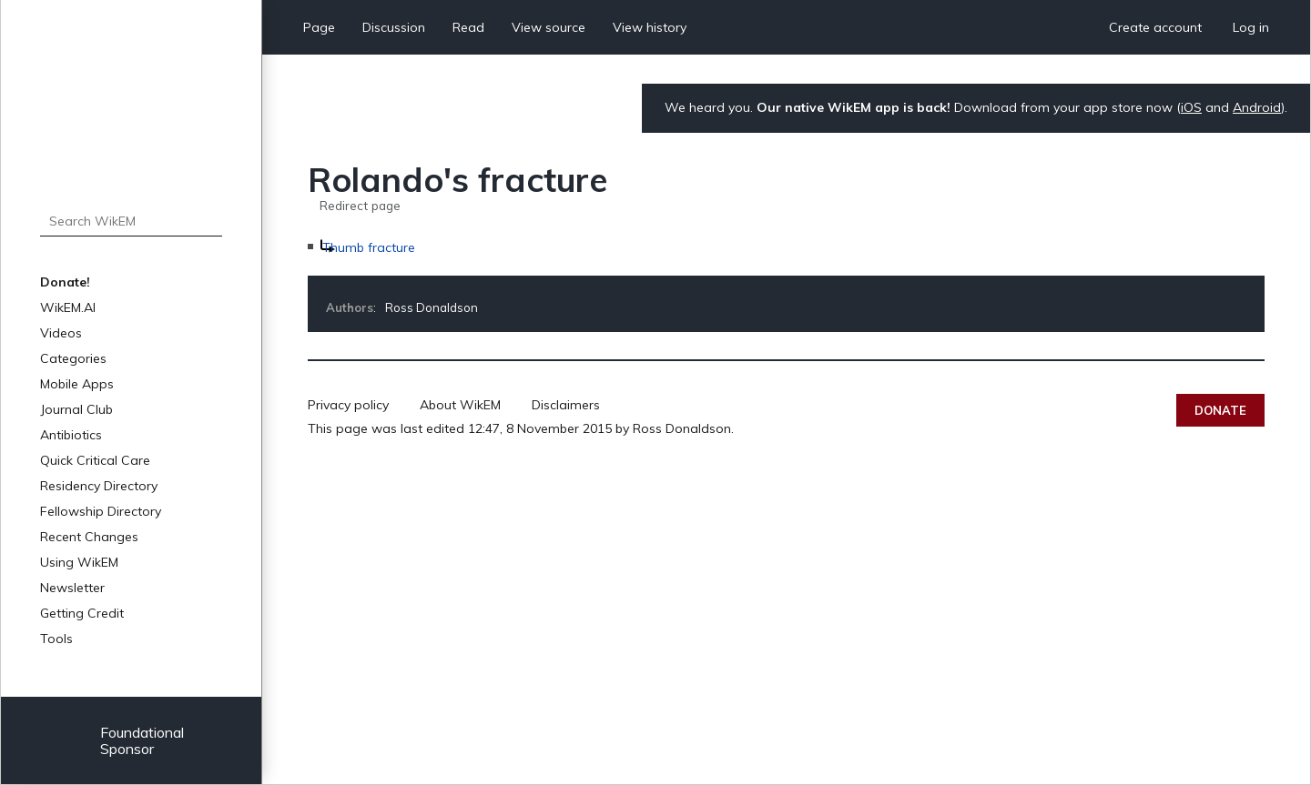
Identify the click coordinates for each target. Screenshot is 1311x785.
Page (319, 27)
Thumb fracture (368, 247)
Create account (1155, 27)
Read (468, 27)
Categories (73, 358)
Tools (56, 638)
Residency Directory (99, 486)
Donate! (65, 282)
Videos (61, 333)
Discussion (393, 27)
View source (548, 27)
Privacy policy (348, 405)
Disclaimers (566, 405)
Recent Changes (89, 536)
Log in (1251, 27)
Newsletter (72, 587)
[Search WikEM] (131, 221)
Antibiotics (71, 435)
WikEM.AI (68, 307)
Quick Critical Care (95, 460)
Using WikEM (79, 562)
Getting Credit (82, 613)
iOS (1191, 107)
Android (1257, 107)
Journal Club (76, 409)
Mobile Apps (77, 384)
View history (649, 27)
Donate (1220, 410)
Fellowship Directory (100, 511)
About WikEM (460, 405)
